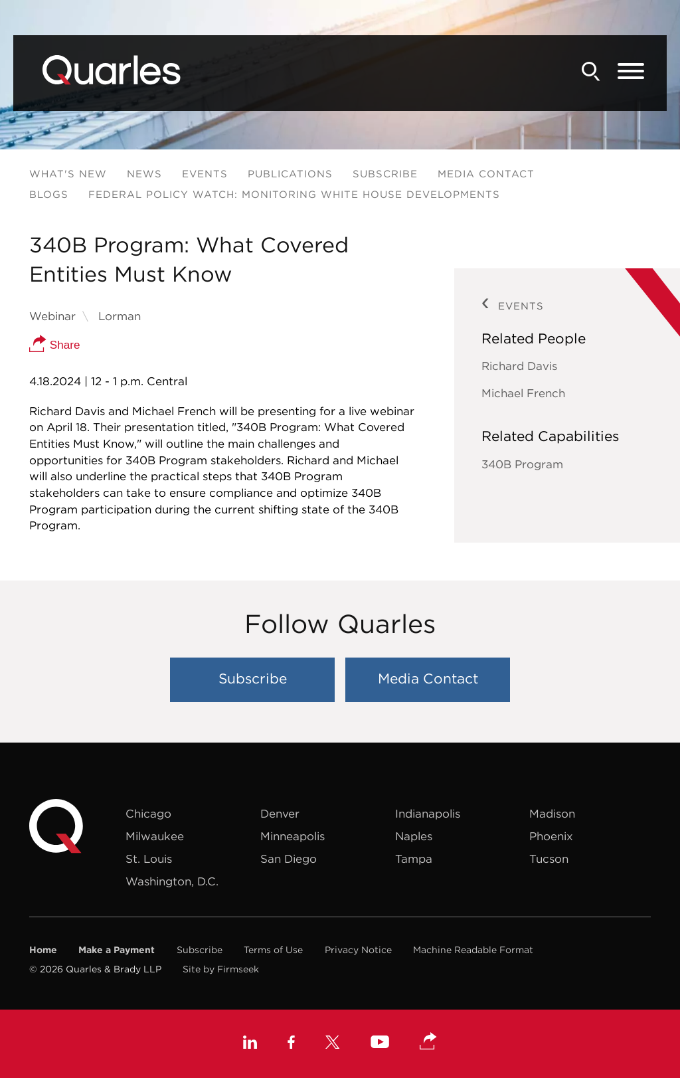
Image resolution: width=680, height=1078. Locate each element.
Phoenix (551, 836)
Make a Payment (116, 950)
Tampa (413, 859)
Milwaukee (155, 836)
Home (43, 950)
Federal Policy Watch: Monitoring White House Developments (294, 194)
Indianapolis (427, 813)
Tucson (548, 859)
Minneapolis (292, 836)
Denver (279, 813)
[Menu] (631, 72)
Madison (552, 813)
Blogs (48, 194)
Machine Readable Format (473, 950)
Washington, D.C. (172, 881)
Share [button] (54, 345)
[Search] (591, 71)
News (144, 173)
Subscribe (385, 173)
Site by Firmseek (221, 969)
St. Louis (149, 859)
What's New (68, 173)
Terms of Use (273, 950)
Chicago (148, 813)
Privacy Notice (358, 950)
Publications (290, 173)
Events (205, 173)
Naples (413, 836)
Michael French (523, 393)
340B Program (522, 464)
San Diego (288, 859)
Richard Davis (519, 366)
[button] (428, 1042)
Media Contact (486, 173)
